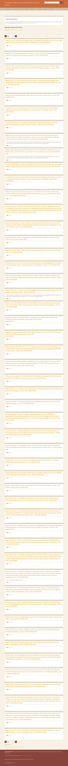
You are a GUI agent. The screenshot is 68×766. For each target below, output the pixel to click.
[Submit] (62, 2)
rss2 (23, 746)
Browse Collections (16, 9)
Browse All (7, 30)
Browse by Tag (13, 30)
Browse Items (8, 9)
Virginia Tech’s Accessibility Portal (25, 755)
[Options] (60, 2)
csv (7, 746)
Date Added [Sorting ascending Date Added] (58, 36)
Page (9, 36)
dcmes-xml (13, 746)
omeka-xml (20, 746)
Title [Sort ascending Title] (51, 36)
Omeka (14, 762)
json (16, 746)
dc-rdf (10, 746)
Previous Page (6, 36)
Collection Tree (33, 9)
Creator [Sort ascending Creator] (54, 36)
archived (10, 45)
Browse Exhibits (25, 9)
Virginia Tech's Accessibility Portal (28, 23)
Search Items (19, 30)
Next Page (16, 36)
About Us (51, 9)
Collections (45, 9)
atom (6, 746)
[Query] (53, 2)
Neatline (39, 9)
